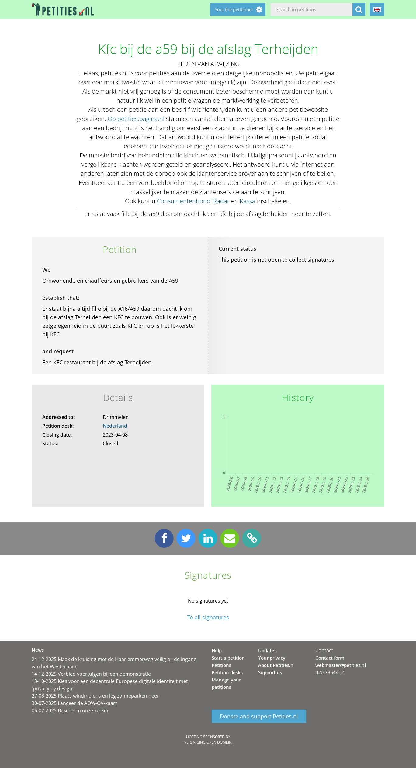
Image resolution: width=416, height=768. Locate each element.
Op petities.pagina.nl (136, 119)
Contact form (329, 658)
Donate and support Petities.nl (259, 716)
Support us (270, 672)
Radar (221, 201)
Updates (267, 650)
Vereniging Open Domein (208, 742)
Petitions (221, 665)
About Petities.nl (276, 665)
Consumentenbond (183, 201)
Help (217, 650)
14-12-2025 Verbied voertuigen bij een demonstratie (91, 674)
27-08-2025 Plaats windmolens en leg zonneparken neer (95, 695)
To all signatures (208, 617)
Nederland (115, 426)
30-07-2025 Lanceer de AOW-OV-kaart (74, 703)
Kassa (247, 201)
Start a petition (228, 658)
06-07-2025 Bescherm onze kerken (71, 710)
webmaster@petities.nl (340, 665)
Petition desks (227, 672)
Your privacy (271, 658)
